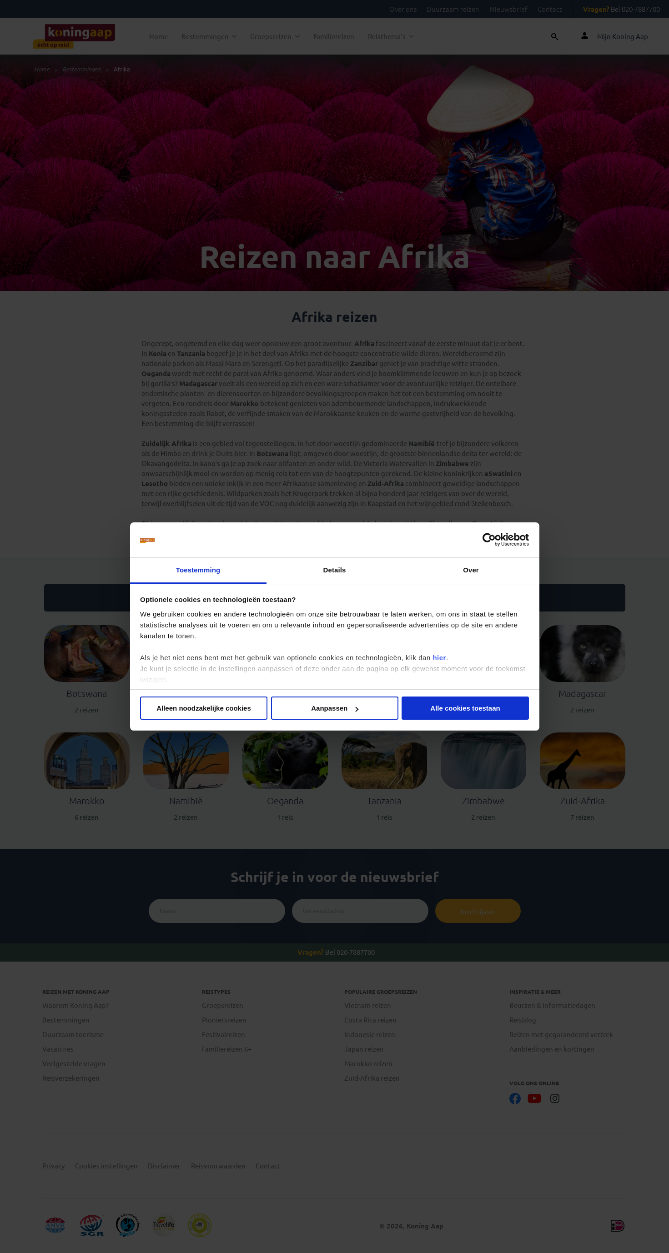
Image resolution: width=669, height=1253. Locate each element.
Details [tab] (334, 570)
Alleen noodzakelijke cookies (203, 708)
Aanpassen (334, 708)
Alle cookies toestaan (465, 708)
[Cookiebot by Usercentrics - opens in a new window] (489, 540)
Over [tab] (471, 570)
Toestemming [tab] (198, 570)
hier (439, 658)
